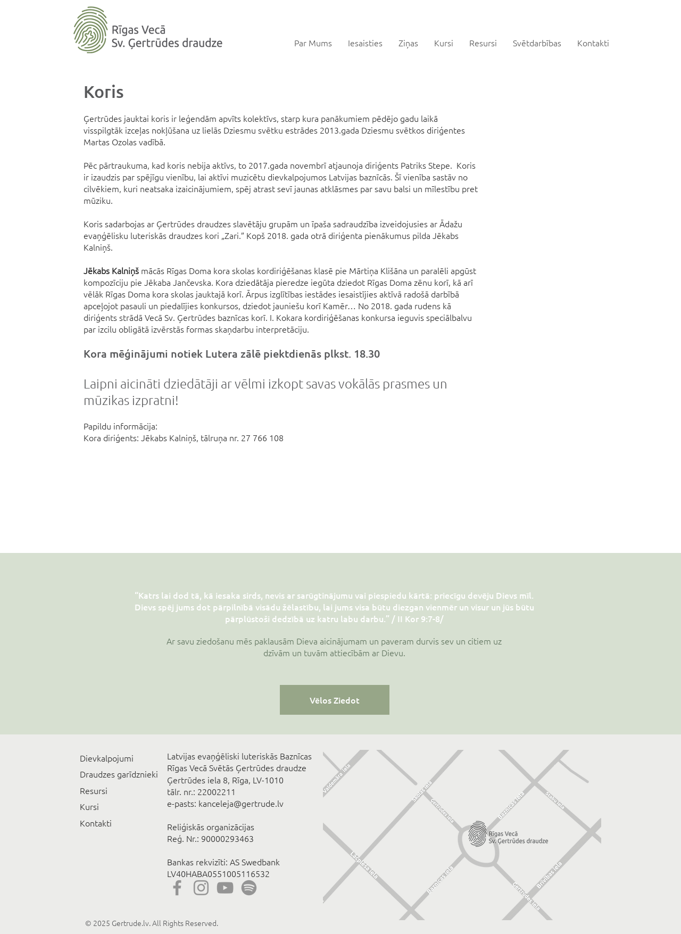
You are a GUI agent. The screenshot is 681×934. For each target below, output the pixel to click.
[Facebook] (177, 888)
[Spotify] (249, 888)
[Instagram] (201, 888)
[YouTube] (225, 888)
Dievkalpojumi (107, 758)
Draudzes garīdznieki (119, 774)
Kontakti (96, 823)
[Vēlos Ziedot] (334, 700)
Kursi (89, 806)
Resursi (93, 790)
